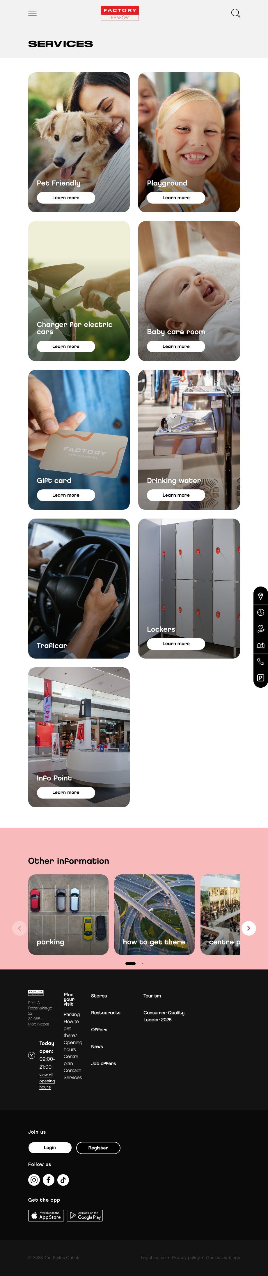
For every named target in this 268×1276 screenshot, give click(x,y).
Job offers (103, 1064)
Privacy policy (186, 1258)
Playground (167, 183)
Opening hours (73, 1046)
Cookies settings (223, 1258)
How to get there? (71, 1029)
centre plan (230, 942)
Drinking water (174, 481)
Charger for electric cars (75, 329)
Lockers (161, 629)
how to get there (154, 942)
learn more (65, 198)
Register (98, 1148)
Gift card (54, 481)
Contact (72, 1071)
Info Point (54, 778)
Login (50, 1148)
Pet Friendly (59, 183)
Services (73, 1078)
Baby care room (176, 332)
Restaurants (105, 1013)
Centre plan (71, 1060)
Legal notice (153, 1258)
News (97, 1047)
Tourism (152, 996)
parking (51, 942)
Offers (99, 1030)
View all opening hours (47, 1081)
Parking (72, 1015)
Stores (99, 996)
